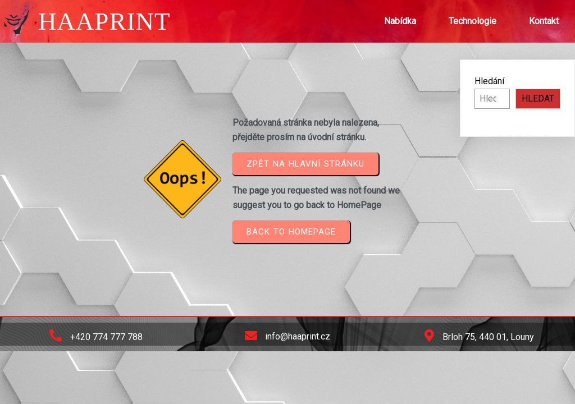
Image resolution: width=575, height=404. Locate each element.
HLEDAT (538, 98)
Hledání (489, 81)
